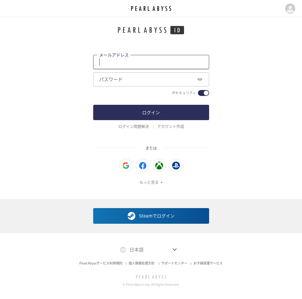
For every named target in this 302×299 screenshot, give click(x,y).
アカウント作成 (170, 126)
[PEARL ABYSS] (151, 277)
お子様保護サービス (208, 263)
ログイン (151, 112)
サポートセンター (174, 263)
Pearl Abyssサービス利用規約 (100, 263)
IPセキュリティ (184, 93)
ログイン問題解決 (133, 126)
